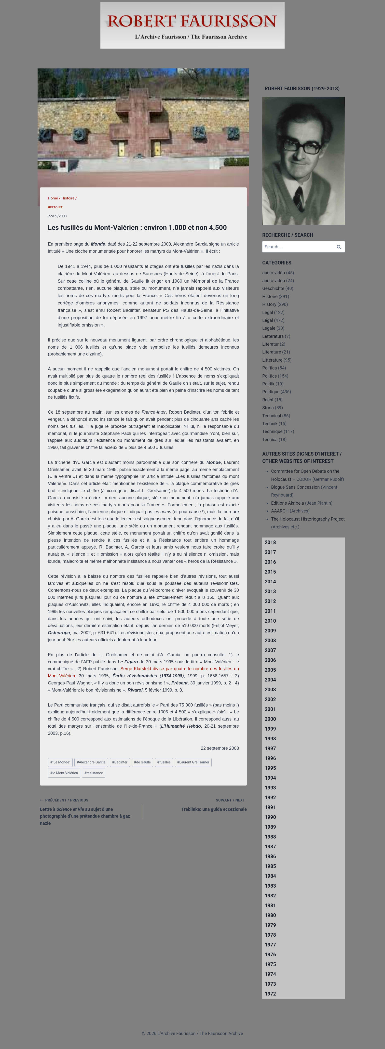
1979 (270, 925)
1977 (270, 945)
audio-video (273, 280)
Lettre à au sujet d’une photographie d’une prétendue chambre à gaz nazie (89, 811)
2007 (270, 650)
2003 (270, 690)
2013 (270, 591)
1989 (270, 827)
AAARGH (280, 510)
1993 (270, 788)
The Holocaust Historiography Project (308, 519)
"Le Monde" (60, 762)
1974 (270, 974)
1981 (270, 905)
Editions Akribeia (287, 503)
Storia (268, 407)
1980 (270, 915)
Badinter (119, 762)
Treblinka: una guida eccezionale (197, 804)
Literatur (270, 344)
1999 (270, 729)
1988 (270, 837)
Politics (269, 376)
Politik (268, 383)
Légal (267, 320)
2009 (270, 631)
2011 (270, 611)
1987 (270, 847)
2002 (270, 699)
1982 (270, 896)
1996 (270, 758)
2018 (270, 542)
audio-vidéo (273, 272)
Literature (271, 351)
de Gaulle (142, 762)
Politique (270, 391)
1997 (270, 748)
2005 (270, 670)
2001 (270, 709)
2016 (270, 562)
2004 (270, 680)
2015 (270, 572)
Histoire (55, 207)
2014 (270, 582)
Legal (267, 312)
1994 (270, 778)
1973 (270, 984)
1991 (270, 807)
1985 (270, 866)
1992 (270, 797)
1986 (270, 856)
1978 (270, 935)
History (269, 304)
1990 (270, 817)
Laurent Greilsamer (193, 762)
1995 (270, 768)
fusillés (164, 762)
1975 (270, 964)
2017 (270, 552)
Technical (271, 415)
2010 (270, 621)
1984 (270, 876)
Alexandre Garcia (91, 762)
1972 (270, 994)
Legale (268, 328)
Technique (272, 431)
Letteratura (273, 336)
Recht (268, 399)
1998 (270, 739)
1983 (270, 886)
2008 (270, 640)
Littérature (272, 360)
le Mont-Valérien (64, 773)
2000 (270, 719)
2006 (270, 660)
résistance (93, 773)
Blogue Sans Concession (295, 487)
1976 (270, 954)
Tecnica (269, 439)
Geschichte (273, 288)
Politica (269, 367)
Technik (269, 423)
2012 (270, 601)
